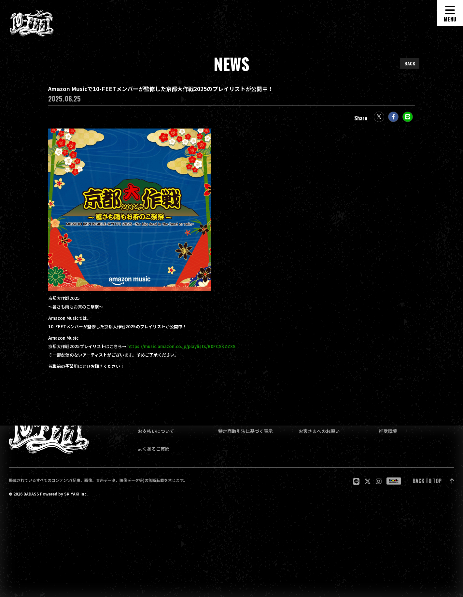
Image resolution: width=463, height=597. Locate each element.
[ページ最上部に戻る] (433, 481)
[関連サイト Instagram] (379, 481)
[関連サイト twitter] (367, 481)
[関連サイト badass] (393, 481)
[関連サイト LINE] (356, 481)
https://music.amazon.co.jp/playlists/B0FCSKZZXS (181, 349)
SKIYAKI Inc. (76, 494)
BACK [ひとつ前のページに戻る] (409, 63)
